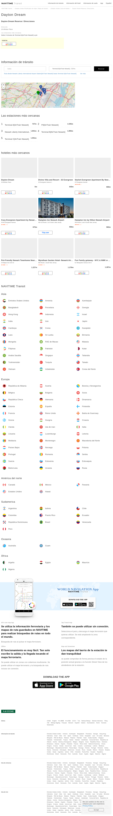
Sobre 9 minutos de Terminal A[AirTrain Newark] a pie (19, 35)
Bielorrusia (71, 750)
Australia (74, 754)
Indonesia (50, 736)
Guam (81, 754)
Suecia (49, 750)
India (60, 736)
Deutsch (70, 723)
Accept (96, 810)
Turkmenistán (58, 740)
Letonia (95, 746)
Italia (74, 746)
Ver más (83, 73)
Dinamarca (50, 744)
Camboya (75, 736)
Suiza (87, 742)
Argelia (86, 754)
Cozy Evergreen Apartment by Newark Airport (22, 220)
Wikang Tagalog (55, 723)
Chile (71, 752)
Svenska (103, 723)
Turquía (65, 740)
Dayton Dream (13, 15)
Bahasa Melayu (86, 721)
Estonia (57, 744)
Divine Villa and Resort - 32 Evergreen (55, 180)
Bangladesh (80, 734)
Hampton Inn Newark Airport (51, 220)
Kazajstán (88, 736)
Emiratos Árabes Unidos (54, 734)
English (54, 721)
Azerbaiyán (72, 734)
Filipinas (72, 738)
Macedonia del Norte (61, 748)
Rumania (100, 748)
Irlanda (61, 746)
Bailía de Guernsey (94, 744)
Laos (93, 736)
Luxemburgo (87, 746)
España (63, 744)
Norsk (98, 723)
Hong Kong (102, 734)
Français (64, 723)
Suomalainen (91, 723)
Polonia (87, 748)
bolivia (67, 752)
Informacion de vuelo (90, 3)
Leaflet (49, 107)
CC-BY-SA (71, 107)
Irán (65, 736)
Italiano (83, 723)
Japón (69, 736)
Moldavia (101, 746)
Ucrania (78, 750)
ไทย (79, 721)
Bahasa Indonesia (97, 721)
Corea (81, 736)
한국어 (74, 721)
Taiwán (71, 740)
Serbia (106, 748)
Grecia (103, 744)
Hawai (54, 752)
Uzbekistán (84, 740)
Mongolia (49, 738)
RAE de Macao (58, 738)
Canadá (89, 750)
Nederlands (50, 725)
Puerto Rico (85, 752)
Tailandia (49, 740)
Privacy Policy (88, 806)
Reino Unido (83, 744)
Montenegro (50, 748)
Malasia (66, 738)
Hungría (49, 746)
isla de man (68, 746)
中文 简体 (68, 721)
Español (77, 723)
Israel (56, 736)
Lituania (80, 746)
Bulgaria (81, 742)
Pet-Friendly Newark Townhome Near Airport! (21, 260)
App (101, 3)
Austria (55, 742)
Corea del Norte (94, 740)
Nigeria (104, 754)
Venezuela (63, 754)
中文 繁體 (61, 721)
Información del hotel (73, 3)
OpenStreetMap (57, 107)
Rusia (83, 750)
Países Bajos (73, 748)
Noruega (81, 748)
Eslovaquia (63, 750)
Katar (85, 738)
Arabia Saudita (92, 738)
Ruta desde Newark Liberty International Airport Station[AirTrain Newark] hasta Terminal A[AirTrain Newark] (40, 73)
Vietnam (77, 740)
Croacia (55, 746)
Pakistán (79, 738)
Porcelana (89, 734)
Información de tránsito (56, 3)
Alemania (104, 742)
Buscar (101, 69)
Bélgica (75, 742)
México (95, 750)
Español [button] (108, 3)
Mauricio (97, 754)
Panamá (101, 750)
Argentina (60, 752)
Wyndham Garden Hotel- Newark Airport (56, 260)
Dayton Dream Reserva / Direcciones (18, 21)
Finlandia (69, 744)
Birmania (106, 736)
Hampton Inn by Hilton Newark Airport (92, 220)
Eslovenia (55, 750)
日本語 (49, 721)
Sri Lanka (99, 736)
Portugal (93, 748)
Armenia (65, 734)
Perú (69, 754)
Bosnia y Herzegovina (65, 742)
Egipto (92, 754)
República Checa (95, 742)
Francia (76, 744)
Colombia (78, 752)
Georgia (95, 734)
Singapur (101, 738)
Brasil (57, 754)
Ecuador (93, 752)
